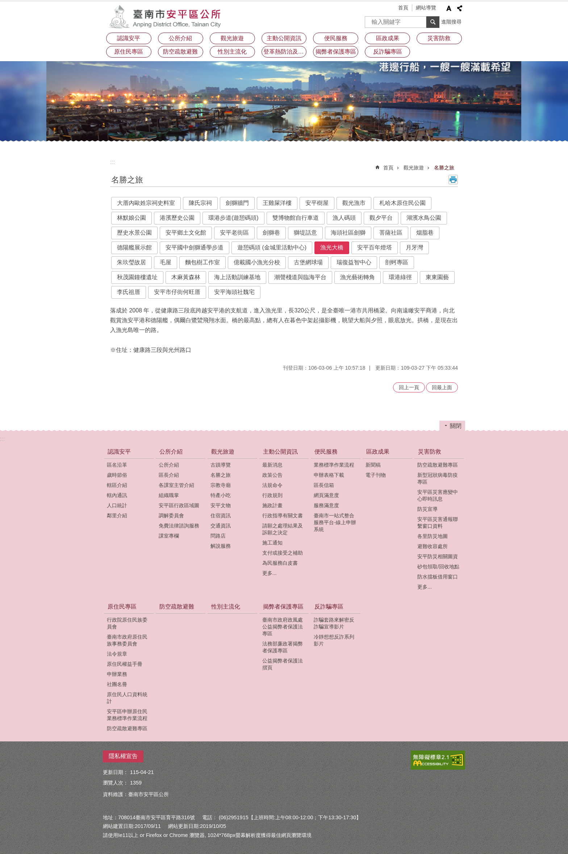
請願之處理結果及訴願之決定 (282, 529)
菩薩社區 (390, 233)
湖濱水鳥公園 (423, 218)
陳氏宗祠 (200, 203)
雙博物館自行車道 (295, 218)
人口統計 (117, 505)
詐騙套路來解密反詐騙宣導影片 (334, 623)
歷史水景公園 (134, 233)
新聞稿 (373, 465)
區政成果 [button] (387, 38)
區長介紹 (169, 475)
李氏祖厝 (128, 292)
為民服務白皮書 (280, 563)
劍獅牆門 (237, 203)
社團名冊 (117, 684)
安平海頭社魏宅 (234, 292)
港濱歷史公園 (177, 218)
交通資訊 (220, 526)
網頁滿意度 (326, 495)
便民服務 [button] (335, 38)
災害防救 (429, 452)
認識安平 (119, 452)
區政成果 (377, 452)
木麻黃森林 (185, 277)
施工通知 (272, 543)
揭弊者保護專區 (283, 606)
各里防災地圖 (432, 536)
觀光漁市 (354, 203)
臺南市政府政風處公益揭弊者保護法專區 (282, 626)
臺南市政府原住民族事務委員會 (127, 640)
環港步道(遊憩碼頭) (233, 218)
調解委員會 (171, 515)
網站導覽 (426, 7)
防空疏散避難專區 (437, 465)
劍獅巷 (271, 233)
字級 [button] (448, 8)
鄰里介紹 (117, 515)
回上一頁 (409, 387)
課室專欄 (169, 536)
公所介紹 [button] (180, 38)
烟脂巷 (425, 233)
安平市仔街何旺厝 (177, 292)
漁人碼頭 (344, 218)
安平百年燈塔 (374, 247)
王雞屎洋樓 (277, 203)
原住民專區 (122, 606)
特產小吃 (220, 495)
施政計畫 (272, 505)
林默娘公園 (131, 218)
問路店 (218, 536)
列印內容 (453, 179)
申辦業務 (117, 674)
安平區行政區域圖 (179, 505)
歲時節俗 (117, 475)
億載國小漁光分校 (257, 262)
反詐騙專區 (328, 606)
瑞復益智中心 (354, 262)
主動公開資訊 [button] (284, 38)
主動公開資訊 (280, 452)
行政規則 (272, 495)
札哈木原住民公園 (402, 203)
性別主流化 (232, 52)
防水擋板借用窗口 (437, 577)
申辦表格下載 (329, 475)
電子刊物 (376, 475)
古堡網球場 (308, 262)
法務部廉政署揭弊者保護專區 (282, 647)
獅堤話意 (305, 233)
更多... (269, 573)
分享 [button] (459, 8)
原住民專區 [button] (128, 52)
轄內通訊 (117, 495)
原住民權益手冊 (124, 664)
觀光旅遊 (414, 168)
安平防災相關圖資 (437, 556)
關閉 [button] (456, 426)
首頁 (403, 7)
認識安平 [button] (128, 38)
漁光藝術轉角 (357, 277)
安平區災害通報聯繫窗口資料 (437, 522)
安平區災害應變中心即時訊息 (437, 495)
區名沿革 (117, 465)
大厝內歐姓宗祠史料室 (146, 203)
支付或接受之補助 (282, 553)
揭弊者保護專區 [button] (336, 52)
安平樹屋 (317, 203)
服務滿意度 (326, 505)
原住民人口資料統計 (127, 697)
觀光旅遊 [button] (232, 38)
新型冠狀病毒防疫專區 (437, 478)
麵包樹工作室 (202, 262)
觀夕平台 (381, 218)
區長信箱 (324, 485)
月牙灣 (414, 247)
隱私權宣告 (123, 756)
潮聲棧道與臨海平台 (300, 277)
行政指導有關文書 (282, 515)
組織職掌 (169, 495)
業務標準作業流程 (334, 465)
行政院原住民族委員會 (127, 623)
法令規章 (117, 654)
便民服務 (326, 452)
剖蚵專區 (396, 262)
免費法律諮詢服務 (179, 526)
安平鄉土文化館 (186, 233)
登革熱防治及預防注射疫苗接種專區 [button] (285, 52)
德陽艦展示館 (134, 247)
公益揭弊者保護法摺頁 (282, 664)
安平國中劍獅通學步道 (195, 247)
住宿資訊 (220, 515)
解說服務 (220, 546)
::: (112, 162)
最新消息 (272, 465)
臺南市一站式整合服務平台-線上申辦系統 (335, 522)
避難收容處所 (432, 546)
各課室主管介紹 (176, 485)
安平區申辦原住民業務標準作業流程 (127, 714)
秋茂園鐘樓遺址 (137, 277)
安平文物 (220, 505)
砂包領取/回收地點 (438, 566)
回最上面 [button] (442, 387)
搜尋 (370, 20)
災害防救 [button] (439, 38)
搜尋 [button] (432, 22)
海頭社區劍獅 (348, 233)
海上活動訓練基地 (237, 277)
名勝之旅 (444, 168)
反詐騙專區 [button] (387, 52)
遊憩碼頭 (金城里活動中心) (271, 247)
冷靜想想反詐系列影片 (334, 640)
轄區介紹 (117, 485)
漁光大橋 (331, 247)
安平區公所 (166, 16)
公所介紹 (171, 452)
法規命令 (272, 485)
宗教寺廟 (220, 485)
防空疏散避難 (180, 52)
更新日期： (115, 772)
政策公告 (272, 475)
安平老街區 (234, 233)
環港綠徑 (400, 277)
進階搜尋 (451, 22)
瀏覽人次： (115, 783)
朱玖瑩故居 (131, 262)
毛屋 (165, 262)
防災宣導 (427, 509)
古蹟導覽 (220, 465)
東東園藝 (437, 277)
